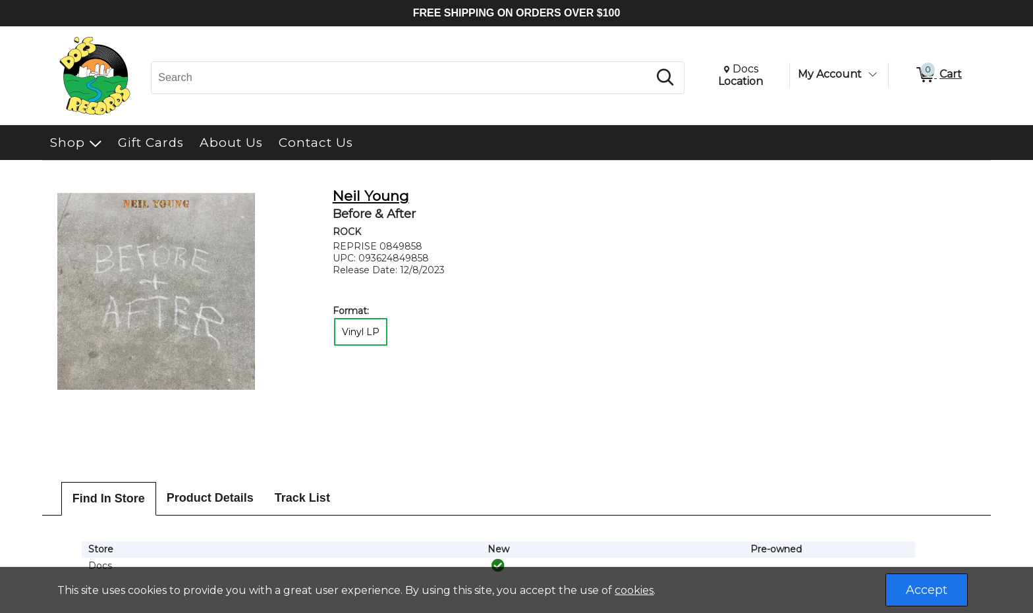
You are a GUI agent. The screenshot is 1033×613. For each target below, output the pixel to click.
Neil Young (371, 196)
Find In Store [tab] (108, 498)
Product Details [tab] (210, 497)
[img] (498, 565)
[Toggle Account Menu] (872, 74)
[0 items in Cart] (938, 75)
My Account (830, 74)
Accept (926, 590)
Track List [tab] (302, 497)
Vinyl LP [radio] (360, 332)
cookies (634, 590)
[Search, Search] (402, 77)
